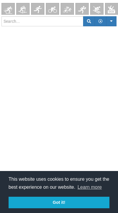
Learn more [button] (89, 187)
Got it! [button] (59, 202)
